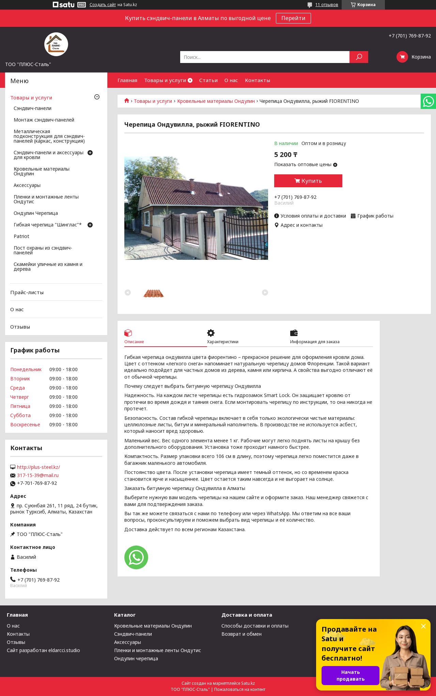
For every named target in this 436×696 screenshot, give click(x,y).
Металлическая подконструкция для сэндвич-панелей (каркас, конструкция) (49, 136)
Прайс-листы (27, 292)
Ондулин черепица (136, 658)
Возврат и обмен (241, 634)
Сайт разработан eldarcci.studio (43, 650)
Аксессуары (27, 185)
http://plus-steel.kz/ (38, 467)
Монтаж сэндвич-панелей (44, 120)
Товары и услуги (165, 80)
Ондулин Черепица (36, 213)
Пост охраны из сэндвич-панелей (43, 251)
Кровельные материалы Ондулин (216, 101)
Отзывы (20, 326)
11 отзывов (326, 4)
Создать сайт (103, 4)
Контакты (257, 80)
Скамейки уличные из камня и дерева (48, 267)
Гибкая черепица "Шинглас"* (48, 225)
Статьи (208, 80)
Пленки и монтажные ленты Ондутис (46, 199)
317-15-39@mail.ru (38, 475)
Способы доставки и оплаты (255, 625)
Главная (127, 80)
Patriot (21, 236)
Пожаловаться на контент (239, 689)
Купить (311, 181)
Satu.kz (248, 683)
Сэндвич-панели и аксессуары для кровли (48, 155)
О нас (231, 80)
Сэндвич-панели (32, 108)
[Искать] (358, 57)
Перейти (293, 18)
